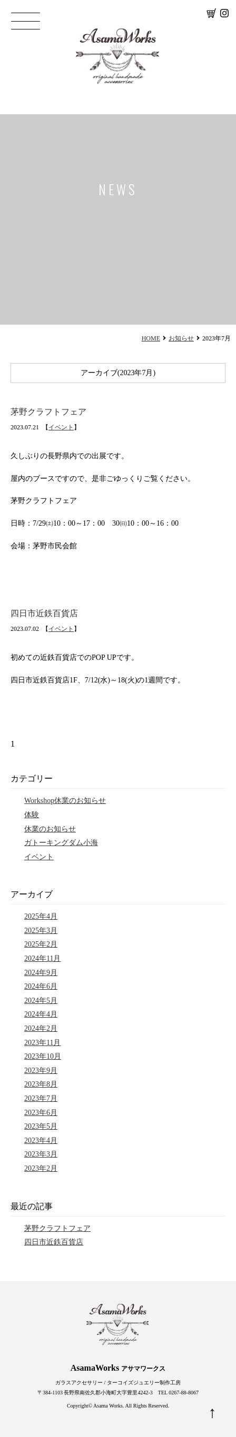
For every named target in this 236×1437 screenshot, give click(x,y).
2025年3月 (40, 930)
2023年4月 (40, 1140)
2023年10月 (42, 1056)
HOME (151, 338)
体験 (31, 815)
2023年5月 (40, 1126)
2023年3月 (40, 1154)
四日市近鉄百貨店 (44, 613)
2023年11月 (42, 1043)
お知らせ (181, 338)
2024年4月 (40, 1014)
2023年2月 (40, 1168)
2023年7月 (40, 1098)
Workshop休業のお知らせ (65, 801)
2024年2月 (40, 1028)
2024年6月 (40, 986)
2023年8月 (40, 1084)
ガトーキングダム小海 (61, 843)
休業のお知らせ (50, 829)
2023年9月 (40, 1070)
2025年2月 (40, 944)
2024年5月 (40, 1000)
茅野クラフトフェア (48, 411)
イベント (61, 427)
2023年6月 (40, 1113)
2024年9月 (40, 973)
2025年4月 (40, 916)
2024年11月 (42, 958)
